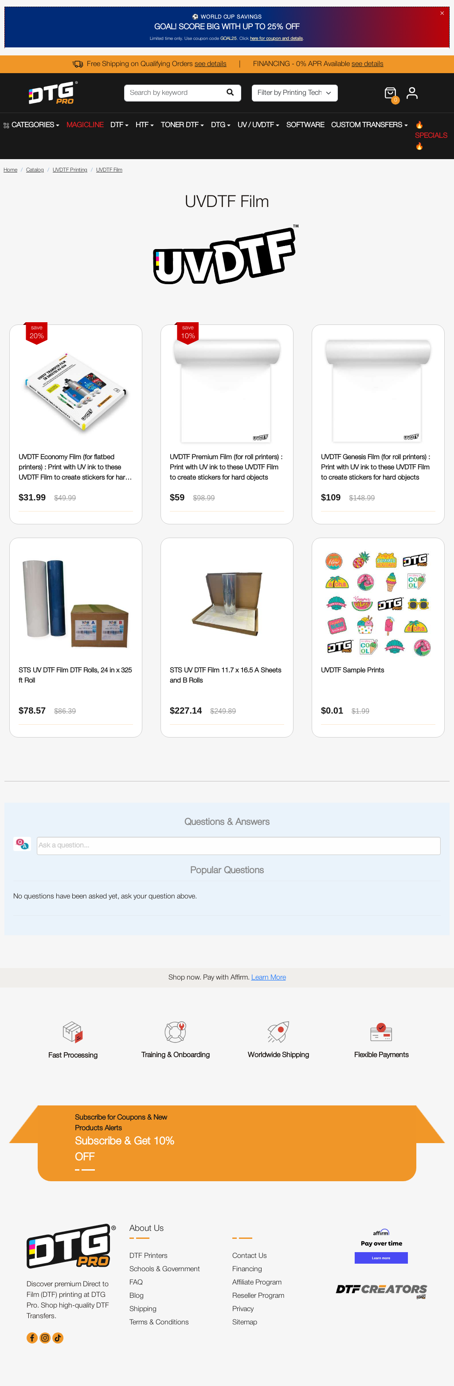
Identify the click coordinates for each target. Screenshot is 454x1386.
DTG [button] (218, 125)
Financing (247, 1269)
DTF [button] (116, 125)
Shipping (143, 1309)
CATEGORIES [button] (29, 125)
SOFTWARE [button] (305, 125)
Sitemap (244, 1323)
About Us (146, 1229)
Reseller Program (258, 1296)
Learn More (268, 978)
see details (211, 64)
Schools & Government (164, 1269)
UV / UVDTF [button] (256, 125)
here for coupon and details (276, 39)
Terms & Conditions (159, 1323)
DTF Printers (148, 1256)
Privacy (243, 1309)
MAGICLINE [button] (85, 125)
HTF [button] (142, 125)
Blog (136, 1296)
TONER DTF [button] (180, 125)
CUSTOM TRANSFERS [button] (366, 125)
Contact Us (249, 1256)
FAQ (136, 1283)
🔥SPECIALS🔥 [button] (431, 136)
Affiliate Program (257, 1283)
